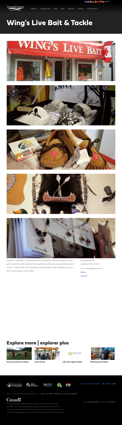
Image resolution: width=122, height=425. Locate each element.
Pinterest (103, 384)
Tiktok (105, 384)
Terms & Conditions (71, 394)
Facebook (84, 276)
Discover (71, 9)
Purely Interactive (94, 402)
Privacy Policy (58, 394)
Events (80, 9)
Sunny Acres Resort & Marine (18, 362)
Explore (33, 9)
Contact (42, 394)
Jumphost (112, 402)
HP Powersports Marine (99, 362)
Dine (62, 9)
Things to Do (45, 9)
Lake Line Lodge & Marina (72, 362)
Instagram (112, 384)
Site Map (50, 394)
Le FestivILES (92, 9)
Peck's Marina (40, 362)
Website (83, 272)
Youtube (114, 384)
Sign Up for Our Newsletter (91, 384)
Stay (55, 9)
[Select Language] (110, 1)
